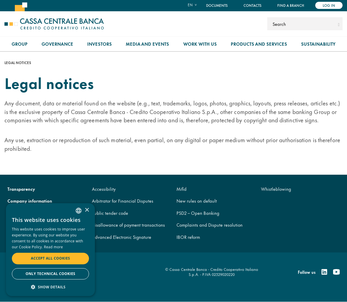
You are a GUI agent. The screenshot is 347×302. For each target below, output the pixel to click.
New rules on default (196, 200)
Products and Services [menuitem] (259, 43)
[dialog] (50, 249)
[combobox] (79, 211)
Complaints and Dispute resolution (209, 224)
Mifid (181, 188)
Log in (329, 5)
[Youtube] (336, 272)
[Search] (301, 23)
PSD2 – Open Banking (197, 212)
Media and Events (147, 43)
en (190, 4)
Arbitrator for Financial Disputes (122, 200)
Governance (57, 43)
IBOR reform (188, 236)
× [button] (87, 210)
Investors (99, 43)
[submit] (339, 23)
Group (20, 43)
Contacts (252, 5)
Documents (217, 5)
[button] (50, 286)
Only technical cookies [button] (50, 273)
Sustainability (318, 43)
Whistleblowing (276, 188)
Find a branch (290, 5)
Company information (29, 200)
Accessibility (104, 188)
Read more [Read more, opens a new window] (53, 246)
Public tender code (110, 212)
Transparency (21, 188)
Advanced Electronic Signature (121, 236)
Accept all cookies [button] (50, 258)
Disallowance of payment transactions (128, 224)
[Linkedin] (324, 272)
